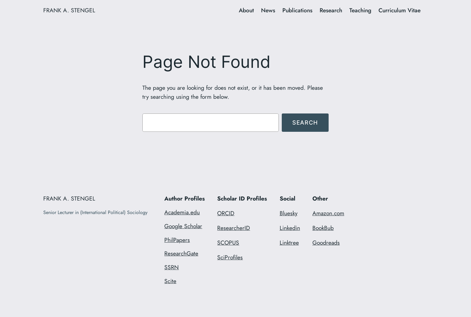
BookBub (323, 228)
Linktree (289, 242)
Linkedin (290, 228)
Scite (170, 281)
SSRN (171, 267)
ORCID (225, 213)
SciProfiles (230, 257)
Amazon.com (328, 213)
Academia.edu (182, 212)
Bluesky (288, 213)
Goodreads (326, 242)
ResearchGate (181, 253)
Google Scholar (183, 226)
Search (305, 122)
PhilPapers (177, 240)
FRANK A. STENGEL (69, 10)
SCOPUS (228, 242)
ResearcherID (233, 228)
